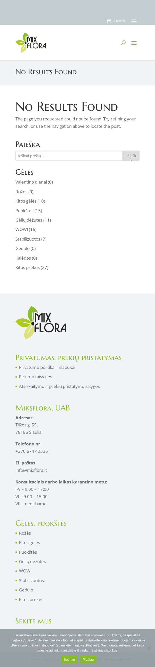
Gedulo (22, 248)
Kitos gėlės (25, 201)
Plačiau (88, 659)
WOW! (21, 229)
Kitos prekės (27, 267)
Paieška (130, 157)
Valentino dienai (31, 182)
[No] (148, 648)
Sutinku (69, 659)
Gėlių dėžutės (28, 220)
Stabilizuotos (27, 239)
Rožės (21, 191)
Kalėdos (23, 258)
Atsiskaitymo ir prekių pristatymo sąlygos (59, 386)
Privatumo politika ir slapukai (47, 367)
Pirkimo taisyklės (35, 377)
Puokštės (24, 210)
